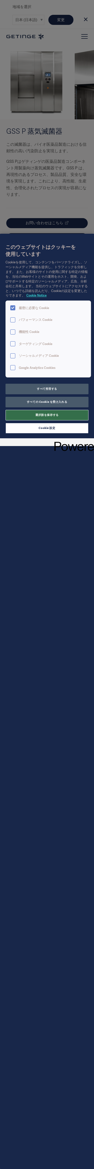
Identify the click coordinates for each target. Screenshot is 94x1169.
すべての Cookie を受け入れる (47, 402)
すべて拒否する (47, 389)
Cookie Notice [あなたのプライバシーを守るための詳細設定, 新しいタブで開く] (36, 295)
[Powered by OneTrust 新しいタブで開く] (72, 443)
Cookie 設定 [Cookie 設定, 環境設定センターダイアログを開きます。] (47, 428)
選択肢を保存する (47, 415)
